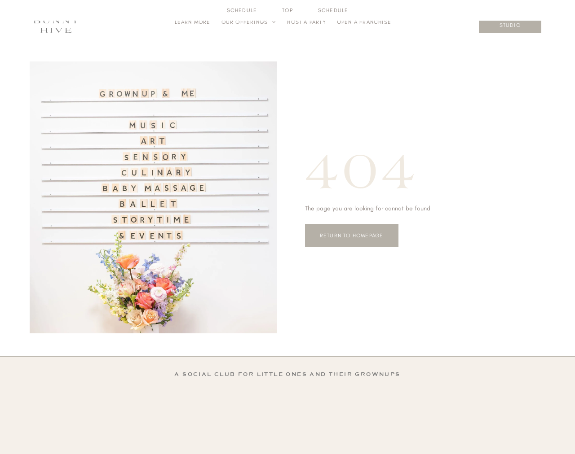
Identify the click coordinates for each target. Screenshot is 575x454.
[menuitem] (192, 22)
